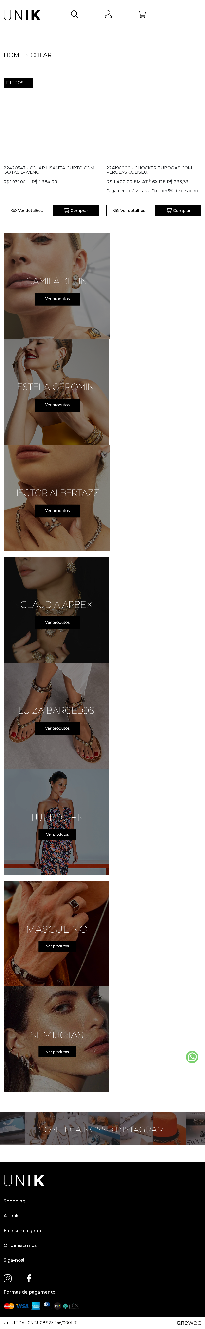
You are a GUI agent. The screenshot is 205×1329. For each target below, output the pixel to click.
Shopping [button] (14, 1201)
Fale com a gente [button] (23, 1230)
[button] (75, 15)
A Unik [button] (11, 1215)
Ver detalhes (27, 211)
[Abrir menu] (197, 15)
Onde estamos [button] (20, 1245)
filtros (18, 82)
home (13, 55)
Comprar (75, 211)
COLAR (41, 55)
